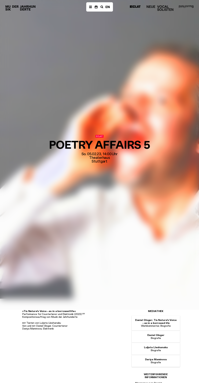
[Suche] (101, 7)
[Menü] (90, 7)
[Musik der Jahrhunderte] (20, 8)
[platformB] (186, 6)
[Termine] (96, 7)
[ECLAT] (135, 6)
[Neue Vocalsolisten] (160, 8)
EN (107, 7)
